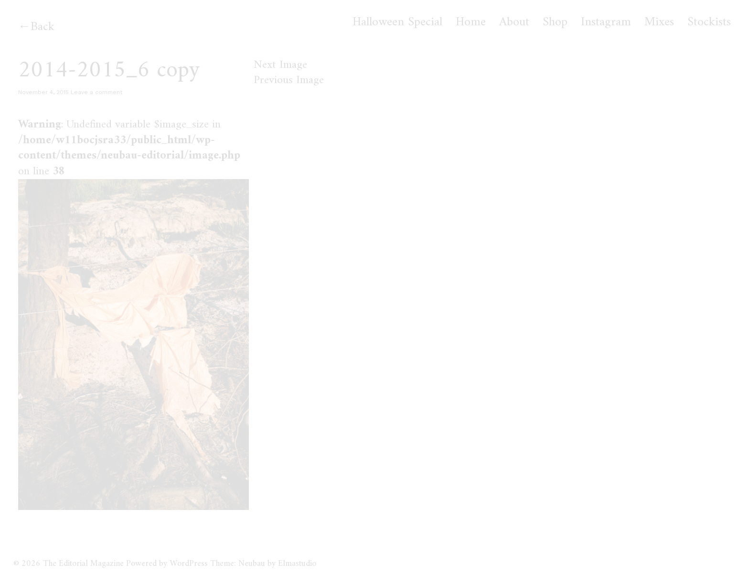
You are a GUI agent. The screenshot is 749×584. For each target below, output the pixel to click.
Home (471, 22)
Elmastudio (297, 563)
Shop (555, 22)
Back (42, 27)
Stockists (709, 22)
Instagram (606, 22)
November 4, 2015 (43, 92)
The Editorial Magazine (83, 563)
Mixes (659, 22)
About (514, 22)
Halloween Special (397, 22)
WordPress (189, 563)
